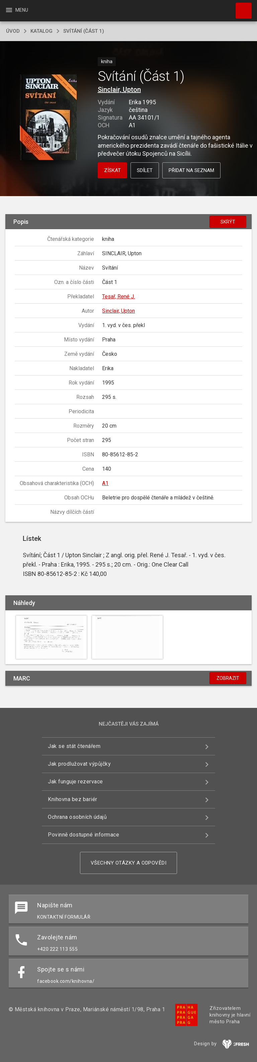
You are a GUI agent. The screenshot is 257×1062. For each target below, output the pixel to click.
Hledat (241, 7)
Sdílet (145, 170)
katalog (41, 31)
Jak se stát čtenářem (74, 746)
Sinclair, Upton (119, 90)
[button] (48, 117)
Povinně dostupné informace (83, 834)
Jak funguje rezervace (75, 781)
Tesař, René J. (118, 296)
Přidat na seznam (191, 170)
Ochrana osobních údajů (77, 817)
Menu (16, 10)
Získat (112, 170)
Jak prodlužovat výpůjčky (79, 764)
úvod (13, 31)
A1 (105, 483)
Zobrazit (228, 678)
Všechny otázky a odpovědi (129, 863)
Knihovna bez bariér (72, 799)
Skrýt (228, 221)
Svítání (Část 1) (83, 31)
